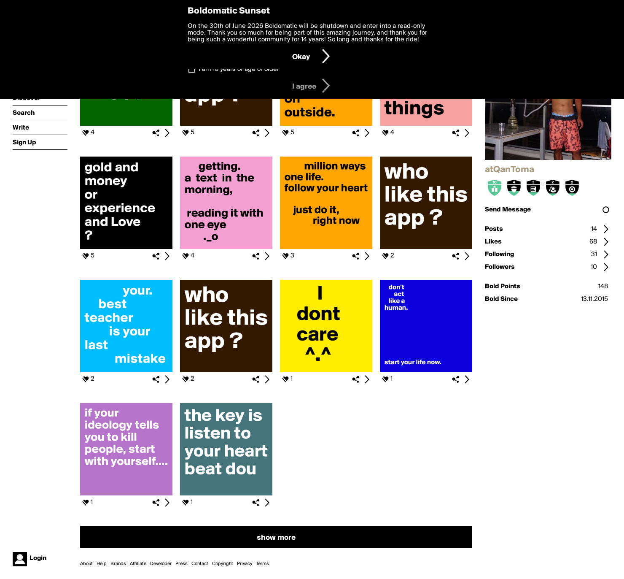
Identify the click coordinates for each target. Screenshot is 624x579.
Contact (199, 563)
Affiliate (138, 563)
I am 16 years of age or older (239, 69)
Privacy (244, 563)
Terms (262, 563)
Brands (118, 563)
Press (181, 563)
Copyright (222, 563)
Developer (161, 563)
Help (102, 563)
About (86, 563)
